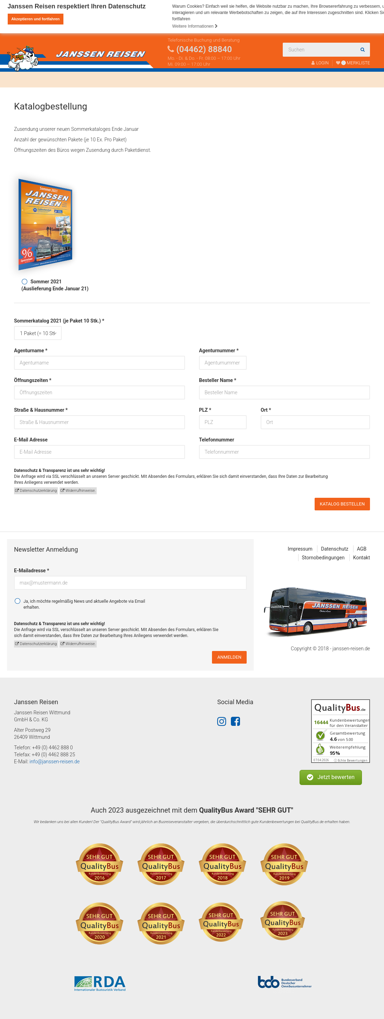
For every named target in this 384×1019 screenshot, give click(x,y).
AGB (361, 549)
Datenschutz (334, 549)
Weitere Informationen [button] (195, 26)
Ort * (266, 410)
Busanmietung (80, 79)
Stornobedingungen (323, 557)
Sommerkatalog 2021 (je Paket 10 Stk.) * (38, 321)
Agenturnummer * (219, 350)
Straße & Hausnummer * (41, 410)
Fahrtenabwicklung (179, 79)
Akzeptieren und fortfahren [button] (35, 19)
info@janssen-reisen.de (54, 761)
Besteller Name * (217, 380)
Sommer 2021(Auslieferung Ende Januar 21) (55, 285)
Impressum (300, 549)
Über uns (126, 79)
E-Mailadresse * (31, 570)
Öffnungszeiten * (33, 380)
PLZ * (205, 410)
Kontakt (289, 79)
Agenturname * (30, 350)
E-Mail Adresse (31, 440)
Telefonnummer (216, 440)
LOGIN (320, 62)
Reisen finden (31, 79)
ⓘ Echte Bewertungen (351, 760)
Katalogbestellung (243, 79)
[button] (331, 777)
